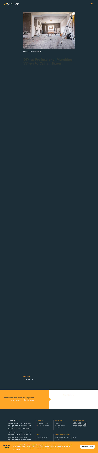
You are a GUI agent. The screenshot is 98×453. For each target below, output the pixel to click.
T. (37, 423)
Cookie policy (17, 449)
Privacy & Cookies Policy (43, 437)
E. (37, 425)
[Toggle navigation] (91, 4)
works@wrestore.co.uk (43, 425)
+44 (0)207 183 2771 (43, 423)
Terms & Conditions (41, 439)
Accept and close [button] (87, 446)
